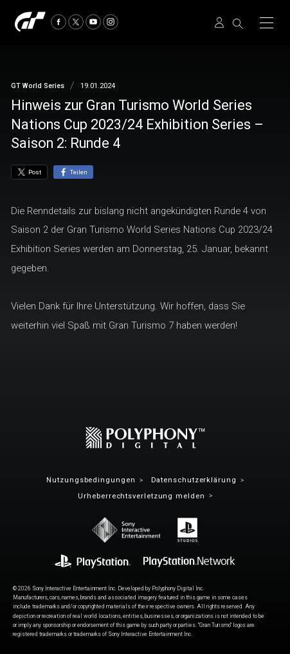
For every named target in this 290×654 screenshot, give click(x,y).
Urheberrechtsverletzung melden (141, 496)
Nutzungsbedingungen (90, 480)
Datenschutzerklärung (194, 480)
